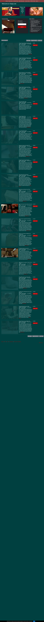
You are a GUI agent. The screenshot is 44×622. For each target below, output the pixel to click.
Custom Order (27, 1)
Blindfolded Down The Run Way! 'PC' (36, 27)
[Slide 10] (12, 32)
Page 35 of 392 (33, 40)
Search (22, 27)
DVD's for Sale (32, 1)
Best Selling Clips (21, 1)
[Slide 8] (10, 32)
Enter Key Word (20, 22)
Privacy (2, 341)
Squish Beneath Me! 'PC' (35, 30)
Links (7, 341)
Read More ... (26, 68)
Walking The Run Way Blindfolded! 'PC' (34, 25)
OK (34, 621)
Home (7, 1)
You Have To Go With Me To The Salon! (36, 28)
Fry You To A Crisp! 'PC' (34, 20)
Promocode (11, 341)
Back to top (41, 342)
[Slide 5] (7, 32)
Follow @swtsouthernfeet (22, 14)
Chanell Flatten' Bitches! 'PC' (35, 21)
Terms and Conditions (17, 341)
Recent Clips (11, 1)
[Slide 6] (8, 32)
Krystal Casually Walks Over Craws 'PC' (35, 23)
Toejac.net (3, 1)
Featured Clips (15, 1)
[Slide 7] (9, 32)
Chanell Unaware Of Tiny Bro (35, 29)
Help (5, 341)
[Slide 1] (4, 32)
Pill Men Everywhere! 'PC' (35, 22)
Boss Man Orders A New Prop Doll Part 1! (8, 29)
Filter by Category (4, 40)
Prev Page (28, 40)
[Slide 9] (11, 32)
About (37, 1)
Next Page (40, 40)
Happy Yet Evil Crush (34, 31)
